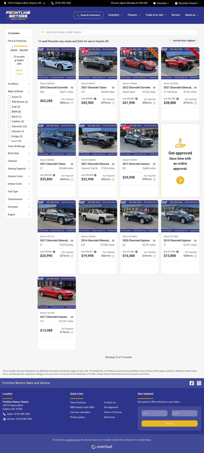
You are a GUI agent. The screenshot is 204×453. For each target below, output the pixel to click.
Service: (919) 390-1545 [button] (17, 419)
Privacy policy (77, 417)
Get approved (111, 407)
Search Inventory (88, 15)
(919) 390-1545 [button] (61, 3)
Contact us (110, 402)
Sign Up (169, 423)
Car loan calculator (80, 412)
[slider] (12, 48)
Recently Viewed (185, 3)
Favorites (160, 3)
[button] (26, 3)
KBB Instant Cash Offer (82, 407)
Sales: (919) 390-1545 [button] (16, 414)
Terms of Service (113, 412)
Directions (109, 417)
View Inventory (78, 402)
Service (175, 14)
